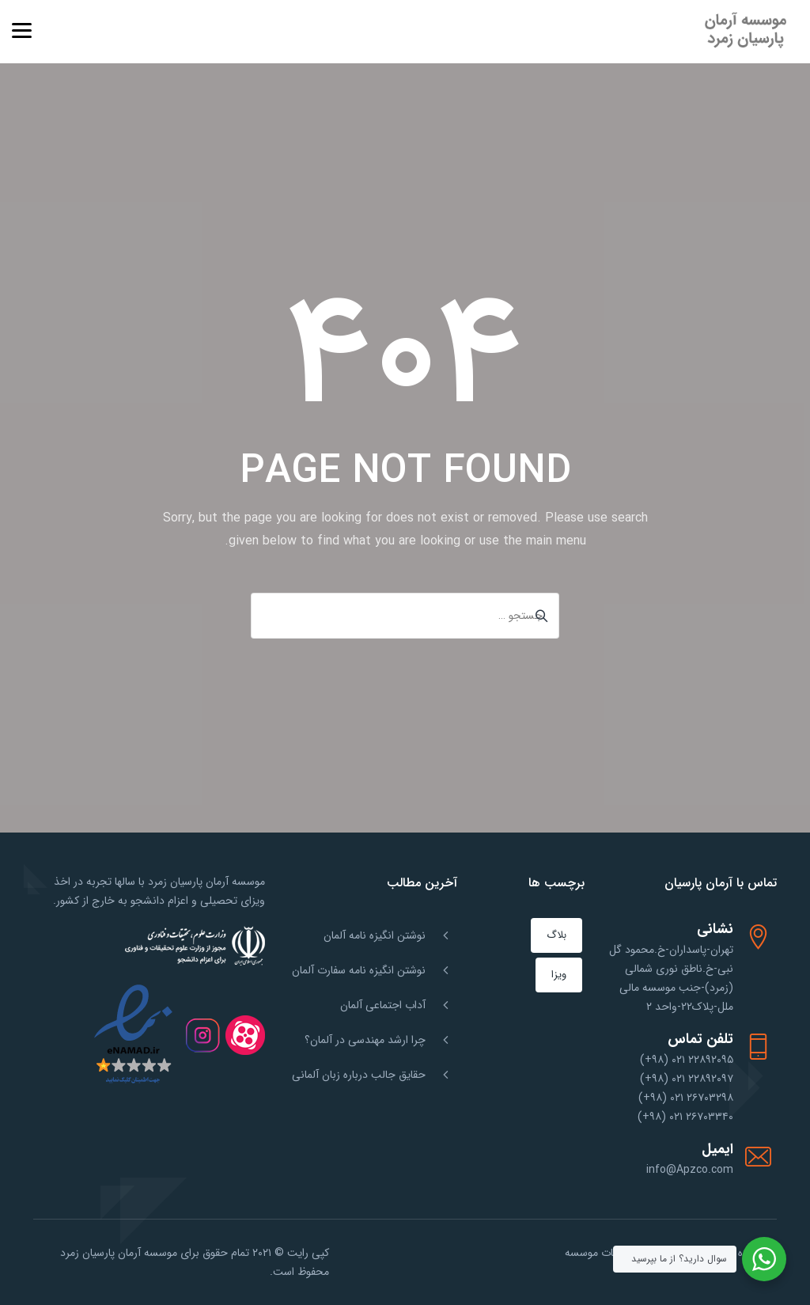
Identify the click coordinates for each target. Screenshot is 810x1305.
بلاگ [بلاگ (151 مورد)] (556, 935)
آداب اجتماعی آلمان (383, 1005)
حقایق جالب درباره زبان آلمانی (359, 1074)
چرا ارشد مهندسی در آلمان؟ (365, 1040)
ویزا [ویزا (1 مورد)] (558, 974)
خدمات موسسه (599, 1252)
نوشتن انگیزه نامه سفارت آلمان (359, 970)
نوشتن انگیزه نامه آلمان (375, 935)
